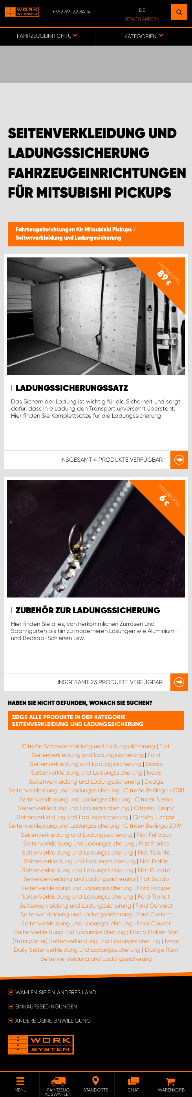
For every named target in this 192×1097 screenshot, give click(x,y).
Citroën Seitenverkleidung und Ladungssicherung (88, 746)
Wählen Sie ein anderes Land (55, 992)
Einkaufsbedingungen (46, 1006)
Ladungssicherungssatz (72, 388)
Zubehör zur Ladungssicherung (88, 611)
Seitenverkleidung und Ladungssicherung (68, 238)
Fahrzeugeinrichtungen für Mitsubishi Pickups (74, 230)
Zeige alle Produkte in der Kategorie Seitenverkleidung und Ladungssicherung (78, 721)
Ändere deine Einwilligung (53, 1020)
